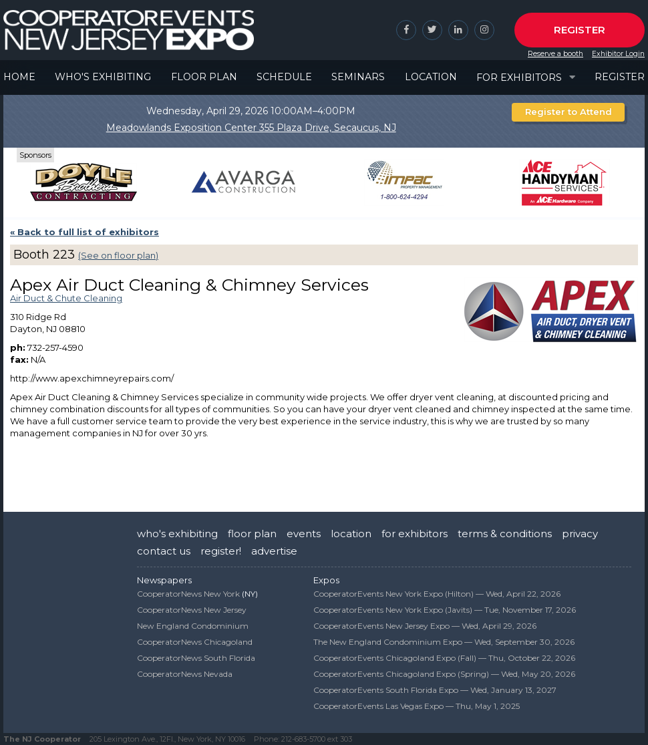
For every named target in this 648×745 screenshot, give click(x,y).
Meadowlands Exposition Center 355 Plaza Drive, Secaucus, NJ (251, 128)
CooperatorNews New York (188, 594)
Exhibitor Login (618, 53)
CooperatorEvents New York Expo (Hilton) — (436, 594)
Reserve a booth (555, 53)
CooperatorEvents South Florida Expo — (434, 690)
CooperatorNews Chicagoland (195, 642)
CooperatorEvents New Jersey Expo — (424, 626)
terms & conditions (505, 533)
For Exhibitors (519, 77)
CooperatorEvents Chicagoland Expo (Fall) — (444, 658)
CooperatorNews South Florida (196, 658)
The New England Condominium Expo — (444, 642)
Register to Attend (568, 111)
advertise (274, 551)
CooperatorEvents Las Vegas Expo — (416, 706)
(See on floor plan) (118, 255)
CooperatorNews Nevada (184, 674)
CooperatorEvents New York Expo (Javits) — (444, 610)
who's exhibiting (177, 533)
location (351, 533)
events (304, 533)
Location (431, 77)
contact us (163, 551)
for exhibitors (414, 533)
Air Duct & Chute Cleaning (66, 298)
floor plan (252, 533)
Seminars (358, 77)
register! (220, 551)
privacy (580, 533)
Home (19, 77)
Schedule (284, 77)
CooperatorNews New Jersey (192, 610)
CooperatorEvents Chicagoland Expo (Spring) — (444, 674)
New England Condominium (193, 626)
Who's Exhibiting (103, 77)
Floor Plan (204, 77)
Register (579, 29)
